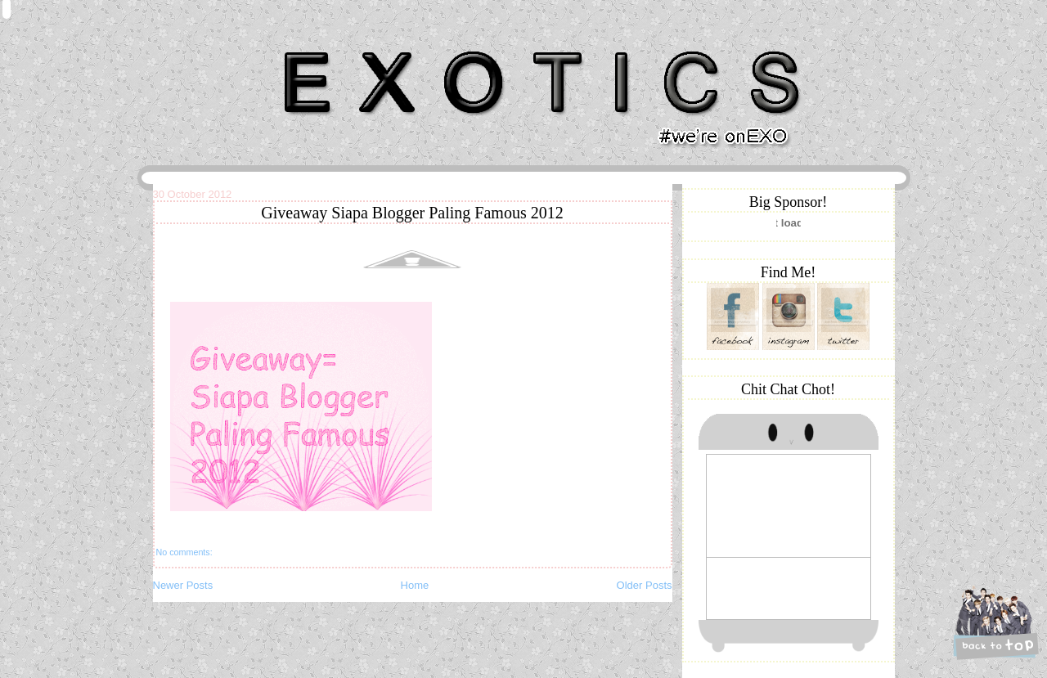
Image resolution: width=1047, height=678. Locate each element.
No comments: (184, 552)
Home (415, 585)
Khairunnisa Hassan (331, 44)
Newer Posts (183, 585)
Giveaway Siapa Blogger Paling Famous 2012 (412, 213)
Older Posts (644, 585)
